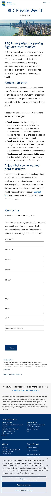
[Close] (47, 458)
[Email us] (2, 435)
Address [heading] (5, 444)
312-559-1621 (36, 427)
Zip (7, 318)
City (7, 299)
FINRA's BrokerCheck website (24, 390)
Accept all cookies (24, 485)
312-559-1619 (11, 431)
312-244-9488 (9, 433)
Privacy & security (32, 447)
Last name (9, 249)
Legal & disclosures (32, 451)
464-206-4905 (34, 429)
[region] (25, 476)
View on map (5, 454)
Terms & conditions (32, 454)
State (7, 309)
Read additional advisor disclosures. (13, 374)
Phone (8, 270)
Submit (11, 348)
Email (8, 260)
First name (9, 239)
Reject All (23, 479)
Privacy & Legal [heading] (33, 444)
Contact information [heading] (9, 419)
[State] (24, 313)
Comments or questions (14, 328)
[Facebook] (6, 435)
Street (8, 280)
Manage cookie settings (24, 490)
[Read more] (7, 370)
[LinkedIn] (4, 435)
